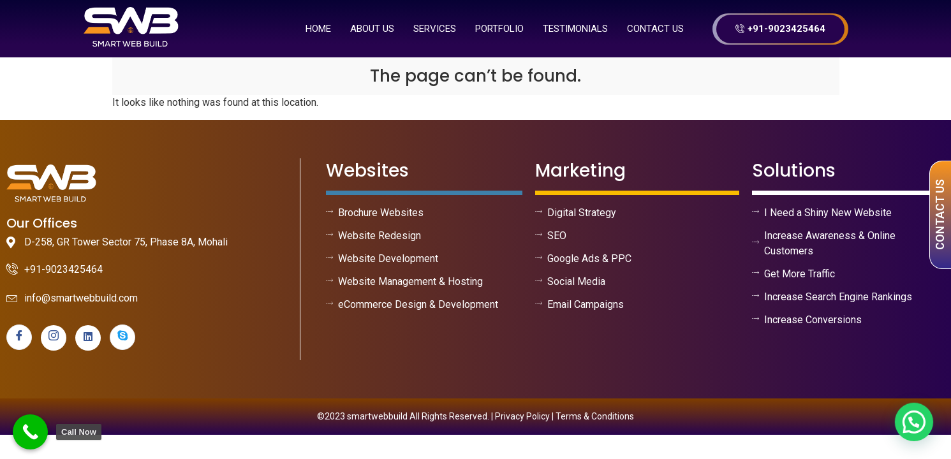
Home (318, 28)
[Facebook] (19, 337)
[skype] (122, 337)
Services (434, 28)
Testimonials (575, 28)
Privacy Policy (522, 416)
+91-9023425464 (780, 28)
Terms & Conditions (595, 416)
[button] (916, 429)
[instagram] (53, 338)
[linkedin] (88, 338)
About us (372, 28)
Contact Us (655, 28)
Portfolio (499, 28)
